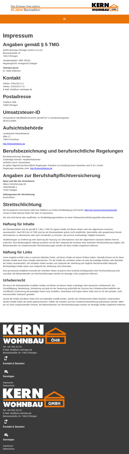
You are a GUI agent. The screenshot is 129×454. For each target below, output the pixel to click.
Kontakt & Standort (14, 363)
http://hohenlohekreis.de (14, 144)
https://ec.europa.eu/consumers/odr (100, 210)
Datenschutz (8, 385)
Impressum (8, 382)
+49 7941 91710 (14, 347)
